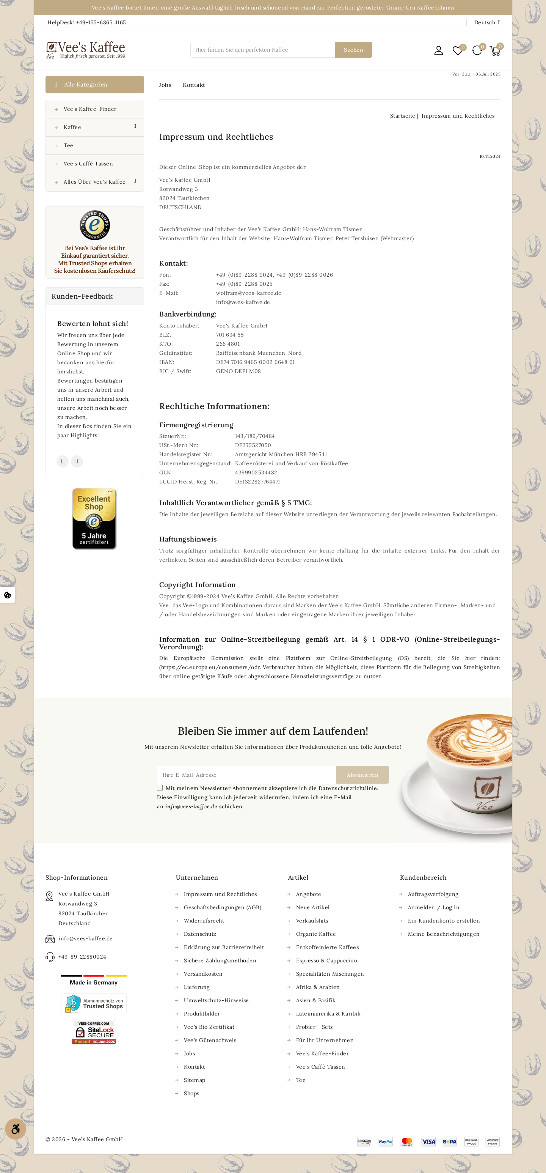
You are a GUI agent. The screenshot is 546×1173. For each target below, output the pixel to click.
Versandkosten (203, 973)
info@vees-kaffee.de (86, 938)
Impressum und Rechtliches (220, 894)
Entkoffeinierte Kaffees (327, 947)
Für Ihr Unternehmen (325, 1040)
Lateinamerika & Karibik (328, 1013)
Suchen (353, 49)
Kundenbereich (423, 877)
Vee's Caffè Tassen (88, 163)
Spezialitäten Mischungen (330, 973)
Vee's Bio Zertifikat (209, 1026)
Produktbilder (202, 1013)
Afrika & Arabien (318, 987)
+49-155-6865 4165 (101, 22)
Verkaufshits (312, 920)
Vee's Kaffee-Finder (90, 108)
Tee (69, 145)
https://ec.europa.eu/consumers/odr (210, 667)
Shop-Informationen (77, 877)
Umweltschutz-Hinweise (216, 1000)
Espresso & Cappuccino (327, 960)
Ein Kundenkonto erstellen (444, 920)
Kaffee (73, 127)
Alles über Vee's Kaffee (95, 181)
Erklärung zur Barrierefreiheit (224, 947)
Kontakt (194, 84)
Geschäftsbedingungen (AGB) (222, 907)
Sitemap (195, 1080)
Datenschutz (200, 934)
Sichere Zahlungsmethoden (220, 960)
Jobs (165, 84)
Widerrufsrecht (204, 920)
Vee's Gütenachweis (210, 1040)
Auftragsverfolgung (433, 894)
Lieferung (197, 987)
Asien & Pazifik (316, 1000)
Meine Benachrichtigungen (444, 934)
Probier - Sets (314, 1026)
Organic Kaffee (316, 934)
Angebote (309, 894)
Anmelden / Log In (434, 907)
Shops (191, 1093)
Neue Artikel (313, 907)
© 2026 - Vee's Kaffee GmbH (84, 1139)
